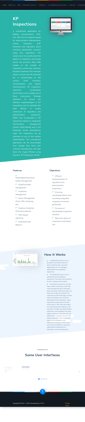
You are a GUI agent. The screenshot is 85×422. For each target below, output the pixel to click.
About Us (12, 5)
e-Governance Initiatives (57, 5)
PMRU (42, 403)
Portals (42, 5)
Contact (72, 5)
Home (4, 5)
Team (19, 5)
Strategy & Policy (30, 5)
